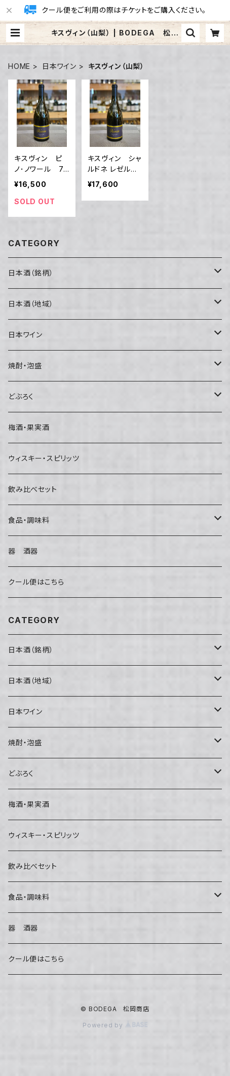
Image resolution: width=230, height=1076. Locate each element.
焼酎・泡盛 (25, 365)
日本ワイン (59, 66)
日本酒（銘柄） (31, 272)
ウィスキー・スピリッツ (44, 458)
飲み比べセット (32, 489)
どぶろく (21, 396)
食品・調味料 (29, 520)
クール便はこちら (36, 582)
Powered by (115, 1025)
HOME (19, 66)
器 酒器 (23, 551)
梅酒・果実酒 (29, 427)
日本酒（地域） (31, 303)
